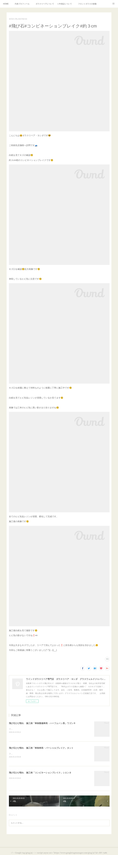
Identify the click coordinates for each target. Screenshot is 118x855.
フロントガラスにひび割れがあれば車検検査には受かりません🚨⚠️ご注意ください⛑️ (44, 729)
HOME (6, 4)
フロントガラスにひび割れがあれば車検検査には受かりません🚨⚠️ (37, 754)
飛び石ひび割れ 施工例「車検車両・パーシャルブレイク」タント (41, 748)
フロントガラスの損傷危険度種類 (87, 4)
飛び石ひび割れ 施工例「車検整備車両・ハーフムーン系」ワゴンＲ (42, 723)
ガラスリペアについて (45, 4)
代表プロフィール (22, 4)
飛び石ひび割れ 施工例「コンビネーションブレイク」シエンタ (40, 772)
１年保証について (64, 4)
